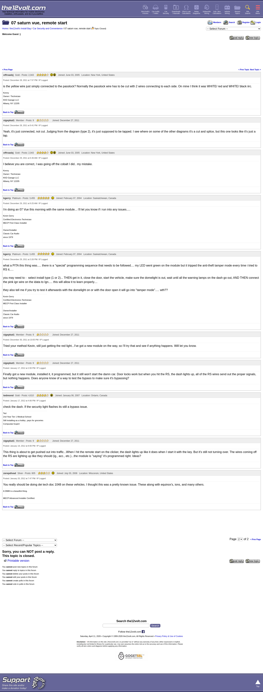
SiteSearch (247, 12)
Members (214, 22)
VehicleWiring (227, 12)
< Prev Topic (244, 70)
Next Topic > (255, 70)
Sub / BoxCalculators (217, 12)
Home (5, 28)
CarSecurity (166, 12)
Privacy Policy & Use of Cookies (169, 636)
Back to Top (8, 112)
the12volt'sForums (145, 12)
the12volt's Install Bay (20, 28)
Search (229, 22)
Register (243, 22)
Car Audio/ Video (155, 12)
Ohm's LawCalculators (186, 12)
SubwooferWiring (207, 12)
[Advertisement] (131, 54)
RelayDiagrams (196, 12)
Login (255, 22)
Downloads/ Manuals (176, 12)
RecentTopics (237, 12)
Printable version (18, 560)
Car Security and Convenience (48, 28)
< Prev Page (7, 70)
